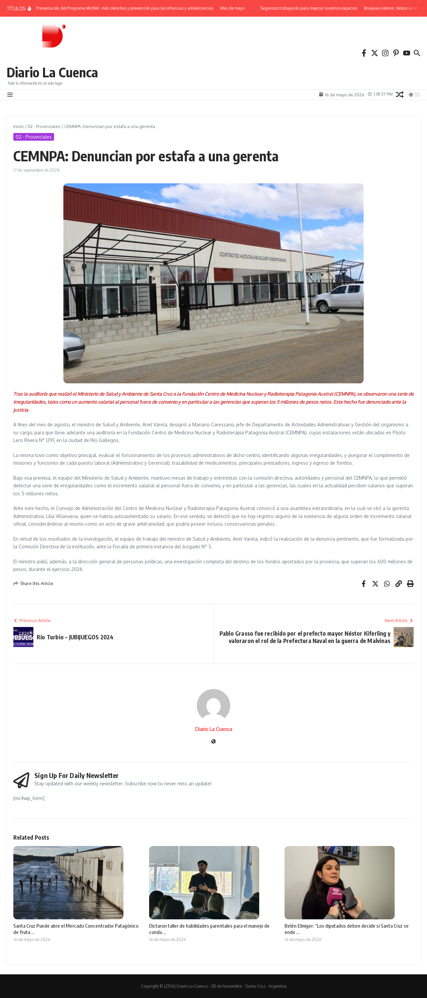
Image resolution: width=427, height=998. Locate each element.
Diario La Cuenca (52, 72)
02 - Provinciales (44, 126)
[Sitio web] (213, 742)
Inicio (18, 126)
